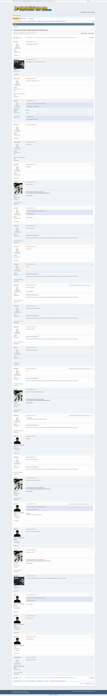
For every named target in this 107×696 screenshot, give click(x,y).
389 (70, 37)
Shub (16, 100)
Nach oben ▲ (93, 691)
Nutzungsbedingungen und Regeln (84, 691)
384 (60, 37)
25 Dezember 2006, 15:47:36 (31, 636)
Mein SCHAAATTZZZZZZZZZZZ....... (33, 235)
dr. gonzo (17, 78)
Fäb (16, 347)
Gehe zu (81, 683)
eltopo (16, 59)
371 (34, 37)
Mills (16, 182)
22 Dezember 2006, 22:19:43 (31, 100)
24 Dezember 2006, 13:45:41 (31, 305)
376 (44, 37)
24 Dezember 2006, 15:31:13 (31, 503)
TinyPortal (74, 691)
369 (30, 37)
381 (54, 37)
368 (28, 37)
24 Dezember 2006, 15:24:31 (31, 457)
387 (66, 37)
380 (53, 37)
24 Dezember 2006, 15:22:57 (31, 436)
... (25, 37)
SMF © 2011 (19, 691)
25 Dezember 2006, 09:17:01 (31, 615)
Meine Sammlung (29, 195)
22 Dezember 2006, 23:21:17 (31, 164)
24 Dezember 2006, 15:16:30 (31, 415)
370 (32, 37)
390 (72, 37)
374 (40, 37)
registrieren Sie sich (51, 1)
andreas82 (18, 657)
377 (46, 37)
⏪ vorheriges (84, 33)
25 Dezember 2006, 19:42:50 (31, 657)
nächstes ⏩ (91, 33)
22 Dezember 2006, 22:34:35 (31, 124)
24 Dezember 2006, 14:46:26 (31, 347)
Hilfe (77, 691)
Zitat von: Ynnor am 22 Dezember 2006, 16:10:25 (37, 103)
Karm (16, 436)
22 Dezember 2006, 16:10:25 (31, 41)
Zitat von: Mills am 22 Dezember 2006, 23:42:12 (36, 210)
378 (48, 37)
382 (56, 37)
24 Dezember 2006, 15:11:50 (31, 389)
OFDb (16, 27)
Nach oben (15, 677)
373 (38, 37)
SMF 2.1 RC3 (14, 691)
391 (74, 37)
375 (42, 37)
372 (36, 37)
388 (68, 37)
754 (77, 37)
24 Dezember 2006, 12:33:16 (31, 264)
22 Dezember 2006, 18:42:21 (31, 59)
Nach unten (15, 37)
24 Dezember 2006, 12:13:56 (31, 225)
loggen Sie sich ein (40, 1)
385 (62, 37)
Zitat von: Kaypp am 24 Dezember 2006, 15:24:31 (37, 506)
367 (26, 37)
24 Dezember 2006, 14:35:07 (31, 326)
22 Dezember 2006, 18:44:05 (31, 78)
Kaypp (16, 225)
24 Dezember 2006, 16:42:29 (31, 549)
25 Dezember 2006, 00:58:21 (31, 594)
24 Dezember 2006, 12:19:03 (31, 246)
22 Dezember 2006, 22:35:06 (31, 142)
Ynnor (16, 41)
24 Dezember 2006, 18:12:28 (31, 575)
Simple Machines (24, 691)
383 (58, 37)
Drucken (92, 37)
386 (64, 37)
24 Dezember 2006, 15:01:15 (31, 368)
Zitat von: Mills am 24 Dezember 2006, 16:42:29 (36, 597)
